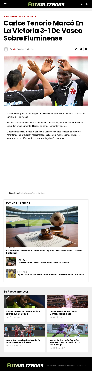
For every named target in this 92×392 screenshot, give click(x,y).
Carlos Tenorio (25, 193)
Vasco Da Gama (38, 193)
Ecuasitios (82, 386)
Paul (7, 328)
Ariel (14, 49)
